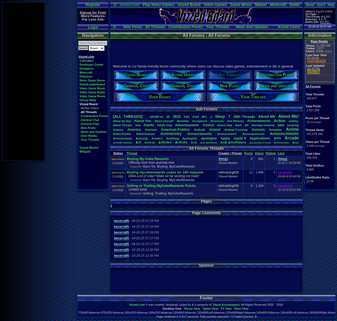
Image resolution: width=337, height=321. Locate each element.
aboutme (183, 121)
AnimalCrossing (236, 129)
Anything (172, 138)
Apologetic (189, 138)
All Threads (155, 27)
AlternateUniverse (263, 125)
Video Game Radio (92, 92)
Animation (275, 129)
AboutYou (142, 121)
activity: (294, 121)
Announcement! (253, 133)
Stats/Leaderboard (92, 84)
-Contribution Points (94, 116)
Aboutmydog (122, 121)
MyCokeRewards (181, 166)
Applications (260, 138)
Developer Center (91, 64)
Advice (208, 125)
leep (220, 116)
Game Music (241, 5)
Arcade (292, 138)
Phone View (192, 308)
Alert (238, 125)
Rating (271, 153)
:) (211, 116)
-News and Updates (93, 131)
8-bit (196, 116)
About (310, 5)
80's (204, 116)
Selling (148, 193)
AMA (280, 125)
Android (199, 129)
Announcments (122, 138)
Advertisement (187, 125)
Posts (248, 153)
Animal (214, 130)
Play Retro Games (158, 5)
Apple (225, 138)
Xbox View (241, 308)
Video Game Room (92, 96)
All (246, 125)
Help (331, 5)
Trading (160, 193)
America (134, 130)
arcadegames (122, 142)
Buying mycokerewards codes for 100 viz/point (165, 172)
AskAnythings (233, 142)
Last (281, 153)
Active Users (289, 27)
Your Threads (217, 27)
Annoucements (199, 134)
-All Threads (88, 112)
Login (93, 27)
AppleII (240, 138)
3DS (177, 116)
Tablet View (210, 308)
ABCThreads (244, 117)
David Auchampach (226, 304)
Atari (295, 142)
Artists (181, 142)
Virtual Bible (88, 100)
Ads (138, 125)
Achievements (258, 121)
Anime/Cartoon (145, 134)
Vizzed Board (189, 5)
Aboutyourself (164, 121)
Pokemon (86, 76)
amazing (293, 125)
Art (138, 142)
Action (279, 121)
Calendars (86, 60)
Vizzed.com (130, 5)
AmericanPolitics (175, 130)
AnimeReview (122, 134)
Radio (295, 5)
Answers (157, 138)
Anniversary (171, 134)
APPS (277, 138)
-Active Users (89, 108)
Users (321, 5)
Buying (162, 166)
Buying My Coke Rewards (148, 159)
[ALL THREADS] (127, 116)
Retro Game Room (92, 80)
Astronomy (281, 142)
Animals (258, 130)
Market (261, 5)
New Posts (132, 27)
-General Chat (89, 119)
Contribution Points (185, 27)
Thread (132, 153)
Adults (148, 125)
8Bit (187, 116)
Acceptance (199, 121)
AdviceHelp (224, 125)
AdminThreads (122, 125)
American (151, 129)
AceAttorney (235, 121)
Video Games (215, 5)
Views (259, 153)
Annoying (142, 138)
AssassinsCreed (260, 143)
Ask (194, 143)
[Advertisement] (23, 81)
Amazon (118, 129)
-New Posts (88, 127)
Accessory (217, 121)
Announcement (227, 134)
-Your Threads (90, 139)
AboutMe (266, 116)
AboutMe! (288, 116)
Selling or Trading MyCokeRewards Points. (161, 186)
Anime (292, 129)
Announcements (284, 134)
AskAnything (208, 143)
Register (93, 5)
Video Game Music (92, 88)
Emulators (87, 68)
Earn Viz (149, 166)
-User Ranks (88, 135)
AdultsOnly (164, 125)
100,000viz (156, 116)
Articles (165, 142)
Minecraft (278, 5)
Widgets (85, 151)
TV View (226, 308)
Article (149, 143)
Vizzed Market (89, 147)
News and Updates (252, 27)
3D (168, 116)
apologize (209, 138)
